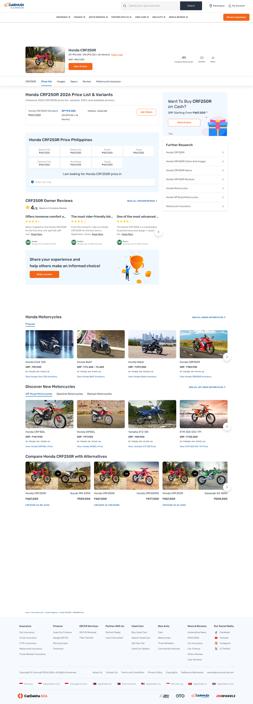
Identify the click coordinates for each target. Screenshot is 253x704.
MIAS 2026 (193, 637)
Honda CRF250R (195, 152)
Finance (78, 17)
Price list (46, 81)
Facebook (222, 632)
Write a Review (195, 654)
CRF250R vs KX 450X (174, 505)
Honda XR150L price (92, 446)
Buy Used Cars (139, 632)
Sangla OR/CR (60, 637)
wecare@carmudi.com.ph (220, 672)
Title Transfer (86, 637)
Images (61, 81)
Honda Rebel (136, 362)
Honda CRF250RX (148, 493)
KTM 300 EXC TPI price (196, 446)
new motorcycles (37, 612)
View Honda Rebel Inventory (142, 376)
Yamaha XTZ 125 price (144, 446)
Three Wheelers (166, 643)
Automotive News (197, 632)
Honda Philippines (51, 612)
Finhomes (58, 648)
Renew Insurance (236, 17)
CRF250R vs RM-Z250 (37, 505)
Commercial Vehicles (169, 648)
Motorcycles (164, 637)
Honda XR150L (86, 431)
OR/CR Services (97, 17)
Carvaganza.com (76, 684)
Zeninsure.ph (126, 684)
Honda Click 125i (35, 362)
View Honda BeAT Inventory (91, 376)
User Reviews (195, 659)
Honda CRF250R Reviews (195, 179)
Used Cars (140, 17)
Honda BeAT (84, 362)
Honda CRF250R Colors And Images (195, 161)
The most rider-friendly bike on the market (102, 216)
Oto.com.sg (174, 684)
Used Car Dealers (141, 648)
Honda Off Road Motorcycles (195, 197)
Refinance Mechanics (192, 672)
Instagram (222, 643)
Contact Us (112, 672)
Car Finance (194, 648)
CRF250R (30, 81)
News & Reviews (177, 17)
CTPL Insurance (27, 643)
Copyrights (172, 672)
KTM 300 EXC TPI (190, 431)
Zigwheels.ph (102, 684)
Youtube (221, 638)
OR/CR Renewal (87, 632)
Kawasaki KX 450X (216, 493)
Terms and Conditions (132, 672)
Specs (73, 81)
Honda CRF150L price (42, 446)
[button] (158, 232)
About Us (97, 672)
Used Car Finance (62, 632)
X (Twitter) (222, 649)
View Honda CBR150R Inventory (196, 376)
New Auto (158, 17)
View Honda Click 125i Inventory (41, 376)
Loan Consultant (114, 637)
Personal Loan (60, 643)
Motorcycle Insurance (108, 81)
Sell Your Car (138, 643)
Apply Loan (117, 54)
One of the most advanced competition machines (153, 216)
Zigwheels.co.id (48, 684)
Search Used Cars (141, 637)
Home (27, 612)
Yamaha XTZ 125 (138, 431)
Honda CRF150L (35, 431)
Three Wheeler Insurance (32, 654)
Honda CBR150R (190, 362)
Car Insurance (26, 632)
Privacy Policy (155, 672)
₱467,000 (44, 151)
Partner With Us (120, 17)
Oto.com (26, 684)
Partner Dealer (113, 632)
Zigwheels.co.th (223, 684)
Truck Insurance (28, 637)
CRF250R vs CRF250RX (107, 505)
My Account (236, 6)
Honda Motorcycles (195, 188)
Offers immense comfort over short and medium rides (64, 216)
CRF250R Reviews (147, 201)
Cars (160, 632)
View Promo (80, 66)
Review (87, 81)
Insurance (62, 17)
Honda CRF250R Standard (43, 110)
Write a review (44, 274)
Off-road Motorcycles (212, 387)
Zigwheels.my (151, 684)
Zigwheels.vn (197, 684)
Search (191, 5)
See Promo (146, 112)
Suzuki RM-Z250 (80, 493)
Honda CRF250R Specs (195, 170)
